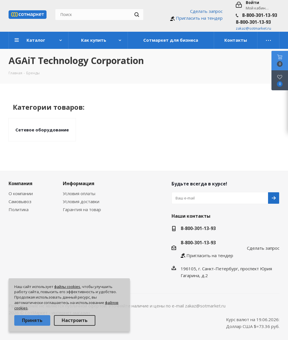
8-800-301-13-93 (259, 15)
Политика (19, 209)
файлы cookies (67, 286)
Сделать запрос (206, 11)
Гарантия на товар (82, 209)
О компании (21, 193)
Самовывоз (20, 201)
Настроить (75, 320)
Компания (21, 183)
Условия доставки (81, 201)
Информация (78, 183)
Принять (32, 320)
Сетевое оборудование (42, 130)
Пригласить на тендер (199, 18)
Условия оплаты (79, 193)
